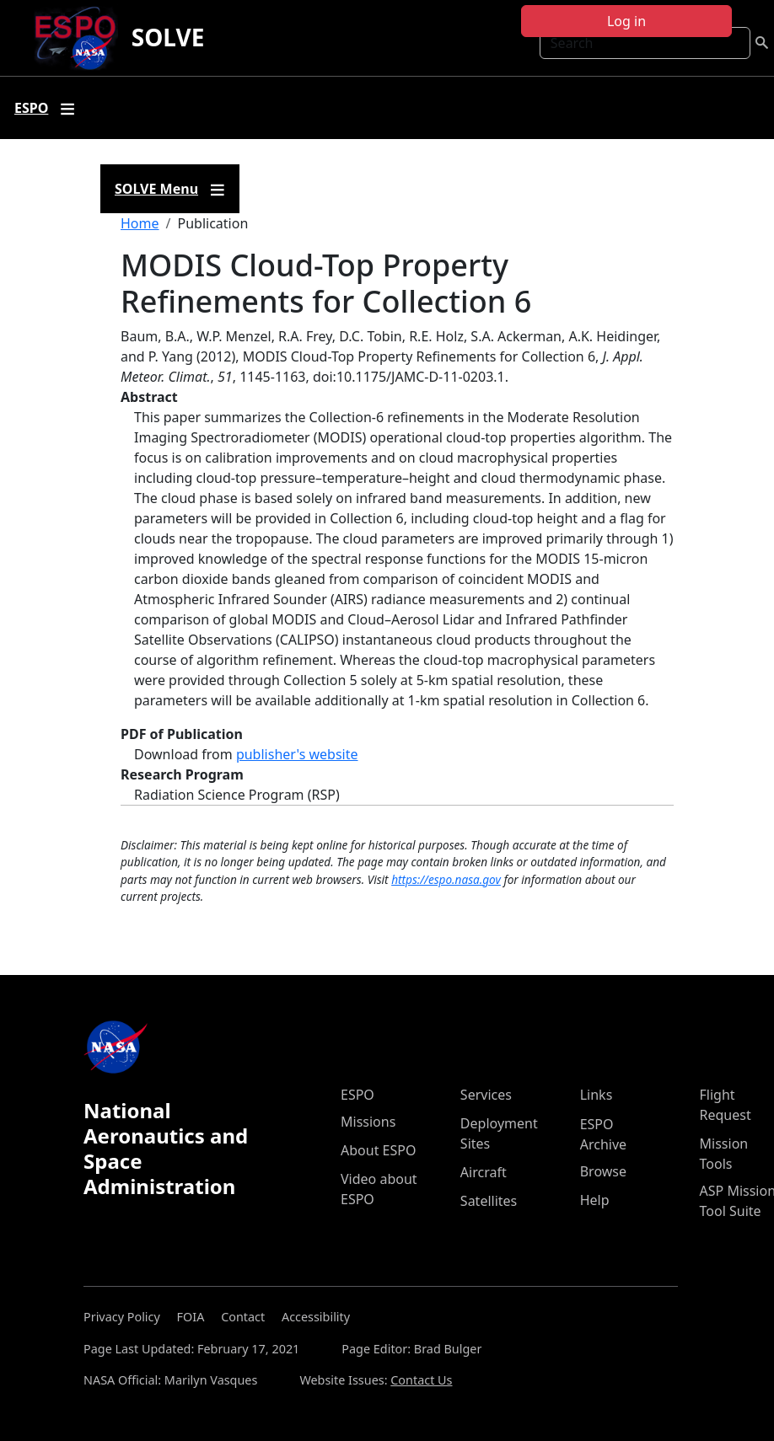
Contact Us (421, 1380)
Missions (368, 1121)
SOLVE (168, 37)
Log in (626, 21)
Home (140, 223)
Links (596, 1094)
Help (595, 1200)
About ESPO (378, 1150)
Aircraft (483, 1172)
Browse (603, 1171)
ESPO (357, 1094)
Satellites (488, 1201)
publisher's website (297, 754)
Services (486, 1094)
